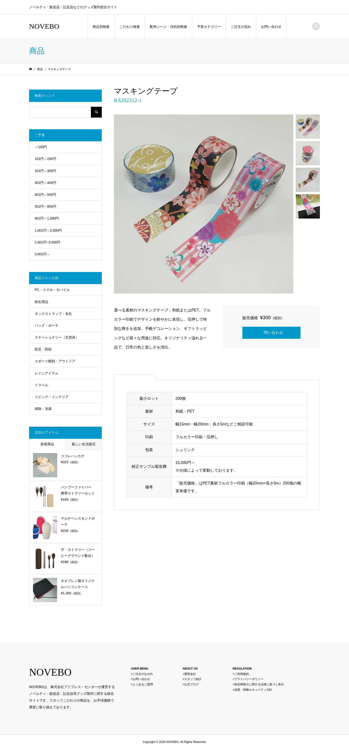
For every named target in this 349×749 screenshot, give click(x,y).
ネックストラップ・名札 (53, 314)
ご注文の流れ (241, 27)
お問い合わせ (271, 27)
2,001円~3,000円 (47, 242)
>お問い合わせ (140, 679)
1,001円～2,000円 (48, 230)
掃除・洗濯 (43, 409)
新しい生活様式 (83, 444)
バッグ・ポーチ (46, 325)
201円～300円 (45, 171)
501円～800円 (45, 206)
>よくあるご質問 (142, 684)
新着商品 (47, 444)
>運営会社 (189, 674)
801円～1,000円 (47, 218)
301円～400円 (45, 183)
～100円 (41, 147)
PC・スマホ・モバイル (52, 290)
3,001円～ (42, 254)
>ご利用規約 (241, 674)
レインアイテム (46, 373)
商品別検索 (101, 27)
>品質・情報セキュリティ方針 (252, 689)
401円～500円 (45, 195)
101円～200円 (45, 159)
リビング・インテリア (52, 397)
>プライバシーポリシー (248, 679)
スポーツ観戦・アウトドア (55, 361)
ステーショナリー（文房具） (57, 337)
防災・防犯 (43, 349)
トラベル (41, 385)
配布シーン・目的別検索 (168, 27)
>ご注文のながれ (142, 674)
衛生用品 (41, 302)
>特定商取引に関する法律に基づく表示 (258, 684)
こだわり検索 (129, 27)
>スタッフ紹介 (192, 679)
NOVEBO (44, 26)
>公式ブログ (190, 684)
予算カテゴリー (209, 27)
